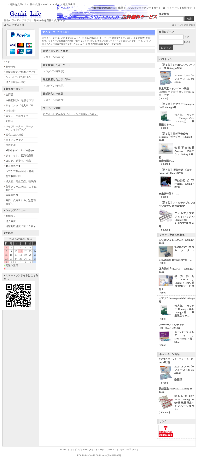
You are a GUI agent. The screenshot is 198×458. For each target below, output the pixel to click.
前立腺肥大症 (13, 176)
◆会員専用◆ (13, 166)
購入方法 (11, 221)
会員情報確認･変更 (98, 43)
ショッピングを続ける (18, 77)
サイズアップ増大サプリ (19, 105)
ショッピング (143, 7)
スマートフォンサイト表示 (118, 449)
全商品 (9, 94)
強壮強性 (11, 110)
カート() (87, 449)
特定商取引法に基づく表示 (21, 226)
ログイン (177, 24)
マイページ (173, 7)
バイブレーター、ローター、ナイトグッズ (19, 128)
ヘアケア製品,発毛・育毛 (20, 171)
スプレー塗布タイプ (17, 115)
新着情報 (11, 66)
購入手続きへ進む (16, 82)
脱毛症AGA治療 (15, 134)
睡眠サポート (13, 145)
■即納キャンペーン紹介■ (20, 150)
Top (7, 61)
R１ (135, 449)
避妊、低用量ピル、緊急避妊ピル (21, 202)
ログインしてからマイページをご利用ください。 (70, 114)
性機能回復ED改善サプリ (20, 100)
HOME (130, 7)
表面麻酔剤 (12, 195)
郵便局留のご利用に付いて (21, 71)
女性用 (9, 121)
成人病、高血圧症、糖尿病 (21, 181)
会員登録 (188, 24)
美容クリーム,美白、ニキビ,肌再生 (21, 188)
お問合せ (187, 7)
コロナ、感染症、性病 (18, 160)
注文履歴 (116, 43)
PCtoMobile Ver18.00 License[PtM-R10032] (99, 455)
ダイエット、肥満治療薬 (19, 155)
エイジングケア (14, 139)
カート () (160, 7)
